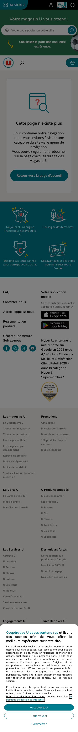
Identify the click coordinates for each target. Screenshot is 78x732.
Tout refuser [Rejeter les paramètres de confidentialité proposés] (39, 716)
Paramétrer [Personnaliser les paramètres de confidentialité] (39, 724)
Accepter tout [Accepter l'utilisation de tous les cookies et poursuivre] (39, 707)
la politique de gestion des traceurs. (39, 698)
